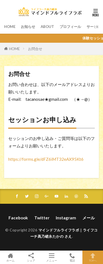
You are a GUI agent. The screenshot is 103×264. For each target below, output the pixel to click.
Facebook (18, 217)
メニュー (51, 257)
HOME (9, 26)
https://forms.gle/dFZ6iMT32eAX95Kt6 (45, 159)
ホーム (10, 257)
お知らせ (28, 26)
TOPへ (92, 257)
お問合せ (35, 49)
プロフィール (70, 26)
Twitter (41, 217)
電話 (72, 257)
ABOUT (47, 26)
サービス (94, 26)
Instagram (66, 217)
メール (88, 217)
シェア (31, 257)
